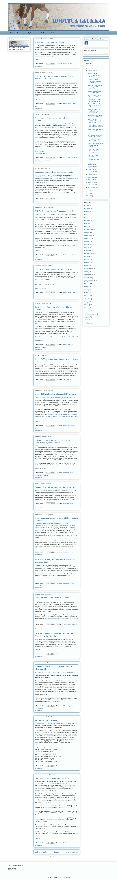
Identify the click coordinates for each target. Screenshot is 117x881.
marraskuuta (92, 73)
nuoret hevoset (88, 269)
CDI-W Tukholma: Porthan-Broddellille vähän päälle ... (94, 81)
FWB (64, 379)
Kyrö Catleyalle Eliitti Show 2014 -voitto (52, 598)
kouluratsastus (72, 425)
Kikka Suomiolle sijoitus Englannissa (50, 42)
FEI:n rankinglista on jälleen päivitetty (45, 723)
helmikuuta (91, 185)
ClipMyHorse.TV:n (66, 337)
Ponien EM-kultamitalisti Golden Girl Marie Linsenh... (95, 151)
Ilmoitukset (44, 33)
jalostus (86, 232)
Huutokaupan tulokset (41, 153)
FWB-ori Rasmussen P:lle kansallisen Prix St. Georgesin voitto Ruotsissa (54, 634)
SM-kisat (86, 296)
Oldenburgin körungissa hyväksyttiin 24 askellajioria (95, 87)
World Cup (43, 347)
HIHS (85, 226)
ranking (46, 475)
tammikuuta (91, 187)
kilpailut (65, 63)
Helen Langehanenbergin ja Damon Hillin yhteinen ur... (95, 131)
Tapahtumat (20, 33)
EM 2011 (87, 205)
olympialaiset (88, 274)
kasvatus (37, 160)
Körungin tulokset (40, 151)
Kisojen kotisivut (39, 340)
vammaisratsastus (89, 314)
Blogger (69, 877)
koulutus (86, 247)
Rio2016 (86, 293)
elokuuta (90, 169)
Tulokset (37, 59)
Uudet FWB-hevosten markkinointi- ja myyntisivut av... (94, 111)
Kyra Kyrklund (88, 250)
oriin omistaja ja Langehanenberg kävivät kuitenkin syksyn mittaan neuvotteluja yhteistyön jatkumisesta (55, 528)
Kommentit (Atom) (58, 857)
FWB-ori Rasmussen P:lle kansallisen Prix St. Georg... (95, 145)
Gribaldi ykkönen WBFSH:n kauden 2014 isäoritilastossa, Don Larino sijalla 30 (52, 441)
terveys (86, 302)
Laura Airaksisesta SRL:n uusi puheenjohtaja (54, 172)
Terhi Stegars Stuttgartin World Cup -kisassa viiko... (95, 105)
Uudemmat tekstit (40, 852)
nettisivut (72, 365)
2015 (88, 65)
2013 (88, 190)
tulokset (70, 63)
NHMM (86, 265)
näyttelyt (74, 624)
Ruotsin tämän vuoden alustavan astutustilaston (48, 490)
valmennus (87, 311)
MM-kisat (70, 344)
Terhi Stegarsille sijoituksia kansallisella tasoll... (95, 136)
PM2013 (86, 287)
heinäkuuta (91, 172)
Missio (52, 33)
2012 (88, 193)
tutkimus (86, 308)
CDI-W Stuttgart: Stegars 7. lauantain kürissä (54, 211)
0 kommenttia (38, 66)
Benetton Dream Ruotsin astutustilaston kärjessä (55, 487)
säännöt (86, 299)
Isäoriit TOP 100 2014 (41, 468)
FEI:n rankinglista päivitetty (47, 720)
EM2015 (86, 214)
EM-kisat (65, 706)
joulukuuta (91, 70)
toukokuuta (91, 177)
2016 (88, 63)
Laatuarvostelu (88, 253)
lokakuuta (91, 164)
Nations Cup (88, 262)
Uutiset (12, 33)
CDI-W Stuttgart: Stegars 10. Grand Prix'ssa (53, 269)
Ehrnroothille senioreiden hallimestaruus (52, 778)
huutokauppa (66, 157)
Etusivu (56, 852)
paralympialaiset (89, 281)
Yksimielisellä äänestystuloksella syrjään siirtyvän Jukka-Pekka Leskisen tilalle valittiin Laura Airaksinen (56, 178)
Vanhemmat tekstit (72, 852)
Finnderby (87, 220)
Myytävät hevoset (32, 33)
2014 (88, 68)
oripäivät (43, 160)
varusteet (87, 317)
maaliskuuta (91, 182)
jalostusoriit (74, 157)
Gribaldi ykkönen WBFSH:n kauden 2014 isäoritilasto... (95, 121)
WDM (86, 320)
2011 (88, 196)
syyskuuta (91, 166)
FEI (85, 217)
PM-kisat (86, 284)
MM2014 (37, 347)
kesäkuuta (91, 174)
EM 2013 (87, 208)
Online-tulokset (39, 99)
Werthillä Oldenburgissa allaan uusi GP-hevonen (55, 394)
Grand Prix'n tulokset (40, 288)
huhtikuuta (91, 179)
